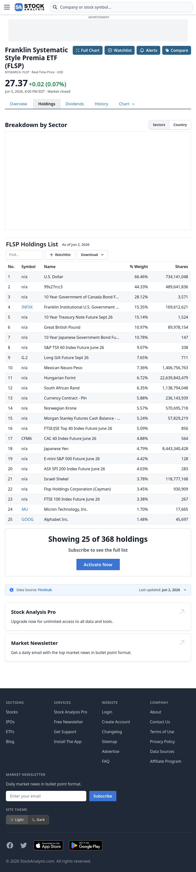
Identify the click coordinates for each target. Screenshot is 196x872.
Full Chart (88, 50)
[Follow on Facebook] (10, 845)
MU (25, 509)
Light (17, 819)
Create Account (116, 722)
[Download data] (92, 254)
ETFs (10, 731)
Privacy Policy (162, 741)
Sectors (159, 124)
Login (107, 712)
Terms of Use (162, 731)
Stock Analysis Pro (70, 712)
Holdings (46, 104)
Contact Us (160, 722)
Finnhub (45, 589)
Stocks (12, 712)
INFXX (27, 307)
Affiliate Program (165, 761)
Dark (38, 819)
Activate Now (98, 564)
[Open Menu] (7, 7)
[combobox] (121, 7)
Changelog (112, 731)
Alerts (148, 50)
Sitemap (109, 741)
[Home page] (29, 7)
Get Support (65, 731)
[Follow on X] (24, 845)
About (155, 712)
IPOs (10, 722)
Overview (18, 104)
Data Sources (162, 751)
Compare (176, 50)
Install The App (68, 741)
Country (180, 124)
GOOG (28, 519)
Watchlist (119, 50)
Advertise (110, 751)
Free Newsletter (68, 722)
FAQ (105, 761)
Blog (10, 741)
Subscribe (102, 796)
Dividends (75, 104)
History (101, 104)
